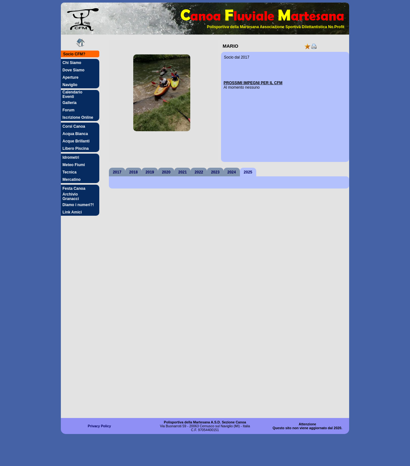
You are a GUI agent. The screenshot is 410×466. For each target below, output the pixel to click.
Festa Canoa (73, 188)
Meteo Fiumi (73, 165)
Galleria (69, 102)
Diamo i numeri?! (78, 205)
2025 (248, 172)
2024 (231, 172)
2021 (182, 172)
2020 (166, 172)
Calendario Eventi (72, 94)
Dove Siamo (73, 70)
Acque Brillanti (76, 141)
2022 (199, 172)
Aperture (70, 77)
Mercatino (71, 179)
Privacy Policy (99, 426)
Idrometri (70, 157)
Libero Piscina (75, 148)
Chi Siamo (71, 62)
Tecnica (69, 172)
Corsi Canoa (73, 126)
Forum (68, 110)
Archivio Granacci (70, 196)
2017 (117, 172)
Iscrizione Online (77, 117)
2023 (215, 172)
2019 (149, 172)
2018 (133, 172)
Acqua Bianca (75, 134)
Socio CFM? (74, 54)
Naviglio (70, 85)
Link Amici (72, 212)
